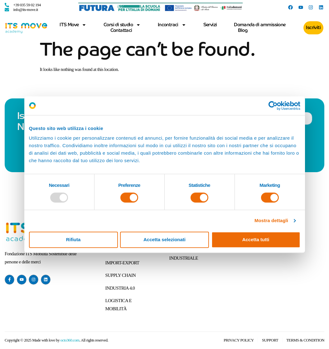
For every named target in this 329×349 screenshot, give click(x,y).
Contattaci (121, 30)
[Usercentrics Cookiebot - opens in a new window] (273, 105)
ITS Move (73, 25)
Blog (242, 30)
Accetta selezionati (164, 239)
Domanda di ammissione (259, 24)
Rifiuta (73, 239)
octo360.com (69, 340)
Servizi (210, 24)
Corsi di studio (122, 25)
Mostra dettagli (271, 220)
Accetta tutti (255, 239)
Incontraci (172, 25)
